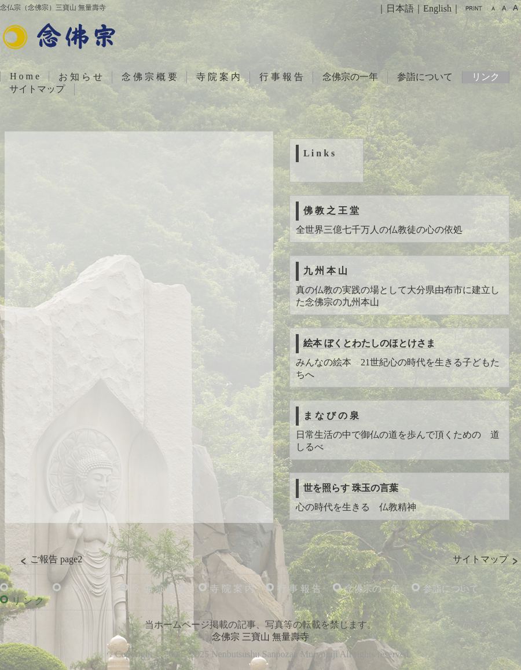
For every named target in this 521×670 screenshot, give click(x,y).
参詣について (425, 77)
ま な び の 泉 (331, 415)
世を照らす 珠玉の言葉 (350, 488)
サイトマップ (37, 89)
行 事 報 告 (281, 77)
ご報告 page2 (49, 559)
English (437, 8)
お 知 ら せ (80, 77)
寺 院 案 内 (218, 77)
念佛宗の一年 (350, 77)
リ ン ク (28, 601)
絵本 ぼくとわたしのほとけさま (369, 343)
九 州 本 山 (325, 271)
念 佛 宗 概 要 (149, 77)
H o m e (24, 76)
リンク (486, 77)
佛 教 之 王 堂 (331, 210)
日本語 (400, 8)
